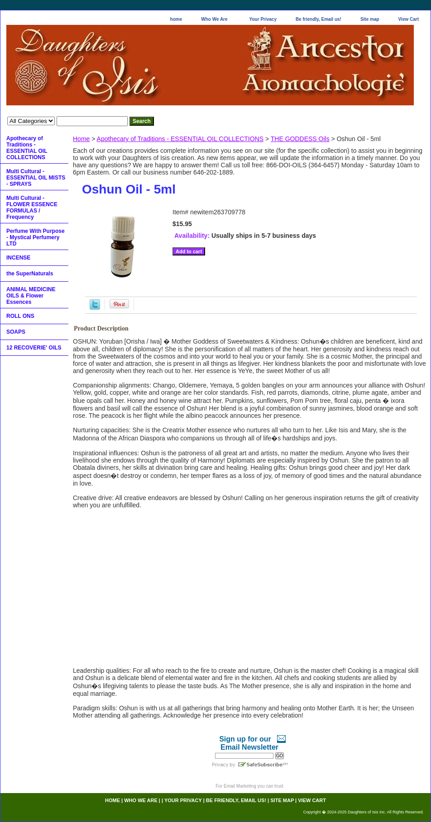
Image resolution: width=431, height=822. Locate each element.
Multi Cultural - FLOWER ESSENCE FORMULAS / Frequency (31, 207)
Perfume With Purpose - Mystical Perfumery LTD (35, 237)
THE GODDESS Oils (300, 138)
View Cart (408, 19)
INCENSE (18, 258)
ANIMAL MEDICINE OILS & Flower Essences (30, 295)
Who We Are (214, 19)
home (176, 19)
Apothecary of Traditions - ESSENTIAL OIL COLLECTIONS (180, 138)
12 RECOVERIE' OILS (34, 348)
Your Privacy (263, 19)
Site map (369, 19)
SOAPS (15, 332)
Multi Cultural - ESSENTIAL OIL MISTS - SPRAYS (35, 177)
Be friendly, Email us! (318, 19)
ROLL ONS (20, 316)
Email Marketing (240, 786)
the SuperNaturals (29, 273)
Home (81, 138)
